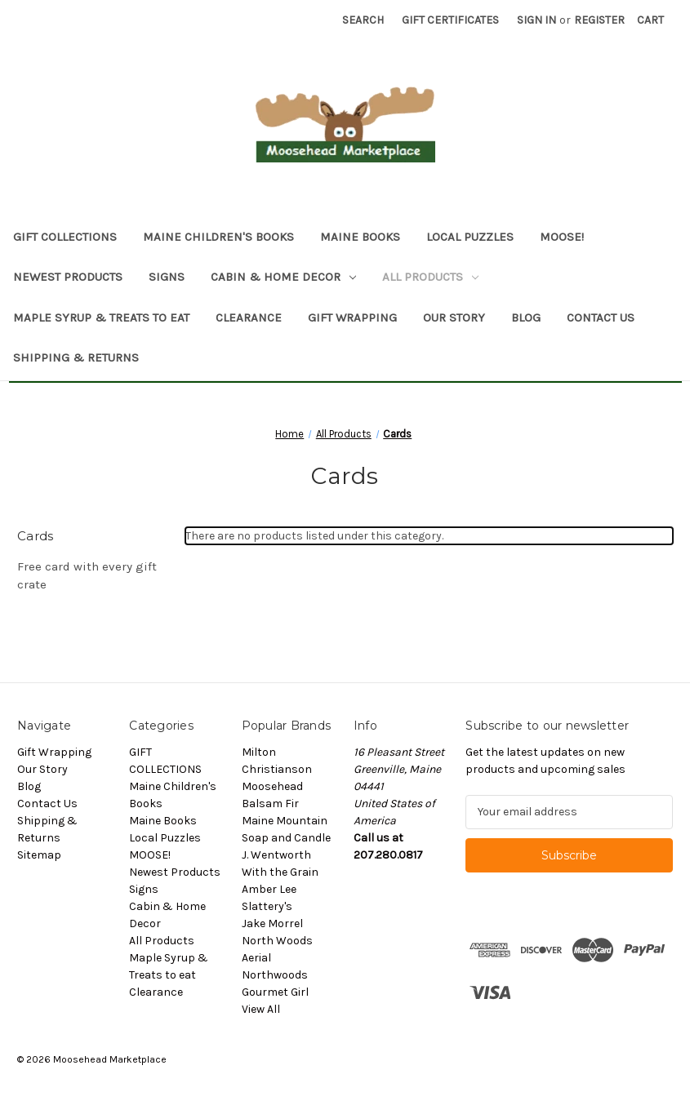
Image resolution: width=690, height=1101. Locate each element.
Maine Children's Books (218, 236)
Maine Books (360, 236)
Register (599, 20)
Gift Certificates (450, 20)
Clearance (249, 317)
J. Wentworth (276, 855)
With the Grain (280, 872)
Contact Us (600, 317)
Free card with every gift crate (87, 576)
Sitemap (39, 855)
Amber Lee (269, 889)
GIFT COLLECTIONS (65, 236)
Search (363, 20)
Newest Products (67, 276)
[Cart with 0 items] (650, 20)
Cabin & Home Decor (283, 276)
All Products (430, 276)
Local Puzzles (470, 236)
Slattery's (267, 906)
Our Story (454, 317)
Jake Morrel (272, 923)
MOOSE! (562, 236)
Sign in (536, 20)
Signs (167, 276)
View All (261, 1009)
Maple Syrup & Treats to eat (101, 317)
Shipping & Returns (76, 357)
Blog (526, 317)
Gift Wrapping (352, 317)
